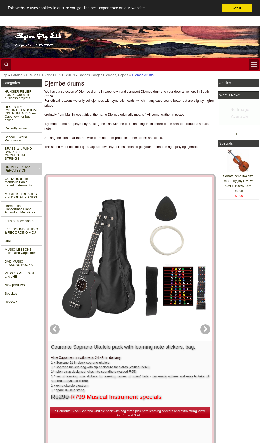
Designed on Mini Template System (239, 440)
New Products (14, 391)
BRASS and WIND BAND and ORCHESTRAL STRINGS (18, 153)
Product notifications (127, 400)
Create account (123, 386)
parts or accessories (19, 221)
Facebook (235, 388)
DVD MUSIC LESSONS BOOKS (19, 263)
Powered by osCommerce (202, 440)
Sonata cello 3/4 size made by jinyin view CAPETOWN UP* (238, 181)
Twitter (232, 398)
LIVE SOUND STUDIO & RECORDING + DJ (21, 230)
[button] (154, 265)
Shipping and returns (73, 396)
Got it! (237, 8)
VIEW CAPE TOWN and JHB (19, 274)
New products (15, 285)
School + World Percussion (16, 138)
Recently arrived (16, 128)
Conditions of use (71, 391)
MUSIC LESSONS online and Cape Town (21, 251)
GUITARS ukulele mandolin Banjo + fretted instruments (18, 182)
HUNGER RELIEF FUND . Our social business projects (18, 95)
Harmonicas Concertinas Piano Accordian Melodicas (20, 209)
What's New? (229, 95)
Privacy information (72, 400)
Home (8, 386)
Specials (11, 293)
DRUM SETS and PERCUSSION (17, 168)
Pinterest (227, 409)
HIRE (8, 241)
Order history (121, 396)
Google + (227, 405)
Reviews (11, 302)
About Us (173, 386)
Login (116, 391)
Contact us (66, 386)
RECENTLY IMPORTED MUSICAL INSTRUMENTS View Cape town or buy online (21, 113)
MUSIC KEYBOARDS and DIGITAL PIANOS (21, 195)
